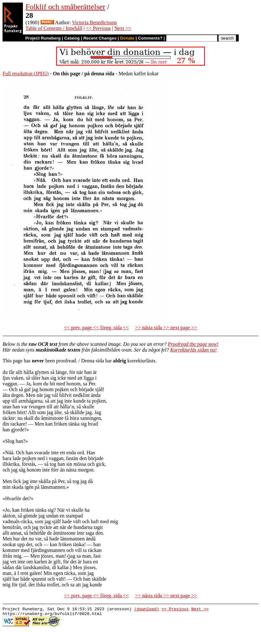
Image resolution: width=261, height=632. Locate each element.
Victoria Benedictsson (94, 22)
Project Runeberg (42, 38)
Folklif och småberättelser (65, 7)
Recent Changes (99, 38)
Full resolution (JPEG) (26, 73)
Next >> (122, 28)
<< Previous (98, 28)
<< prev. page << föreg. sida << (96, 327)
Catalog (72, 38)
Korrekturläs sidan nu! (193, 350)
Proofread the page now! (193, 344)
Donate (127, 38)
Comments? (150, 38)
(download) (146, 610)
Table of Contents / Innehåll (53, 28)
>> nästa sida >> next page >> (166, 327)
